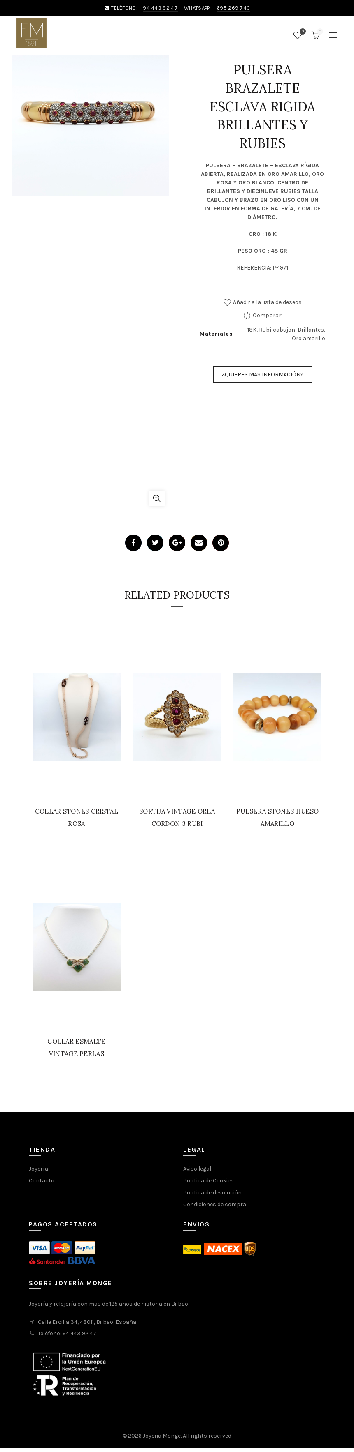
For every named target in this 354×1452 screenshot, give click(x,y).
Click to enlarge (157, 498)
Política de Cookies (208, 1180)
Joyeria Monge (162, 1435)
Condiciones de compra (214, 1204)
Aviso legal (197, 1168)
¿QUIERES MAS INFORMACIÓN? (262, 374)
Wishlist (302, 32)
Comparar (267, 315)
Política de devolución (212, 1192)
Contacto (41, 1180)
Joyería (38, 1168)
